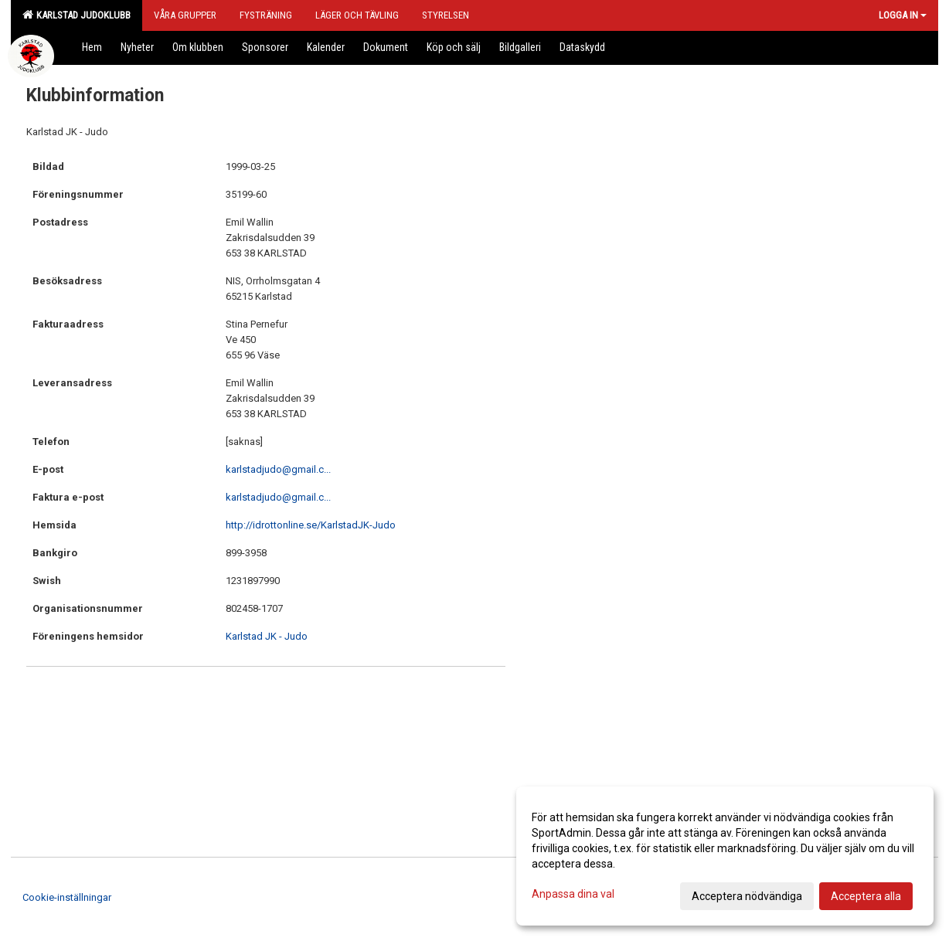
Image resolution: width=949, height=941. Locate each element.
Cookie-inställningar (66, 897)
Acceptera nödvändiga (747, 896)
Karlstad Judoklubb (76, 14)
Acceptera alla (866, 896)
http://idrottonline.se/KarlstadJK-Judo (311, 525)
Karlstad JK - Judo (267, 636)
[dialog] (725, 856)
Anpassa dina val (573, 894)
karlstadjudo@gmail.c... (278, 469)
